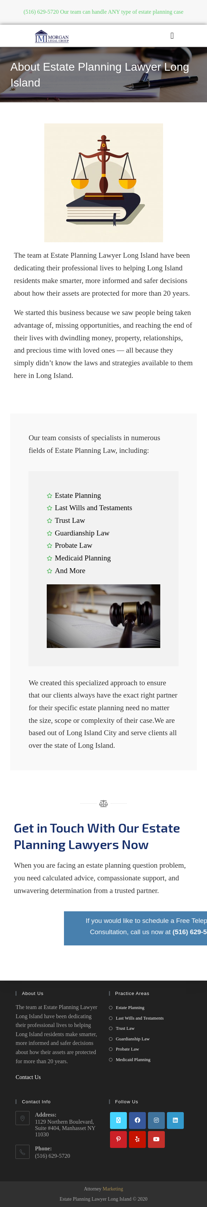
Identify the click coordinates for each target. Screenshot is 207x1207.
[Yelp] (137, 1139)
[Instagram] (156, 1120)
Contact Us (28, 1077)
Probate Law (127, 1049)
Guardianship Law (133, 1038)
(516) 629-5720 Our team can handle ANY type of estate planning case (103, 12)
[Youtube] (156, 1139)
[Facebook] (137, 1120)
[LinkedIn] (175, 1120)
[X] (118, 1120)
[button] (172, 36)
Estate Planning (130, 1007)
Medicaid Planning (133, 1059)
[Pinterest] (118, 1139)
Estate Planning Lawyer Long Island (95, 1199)
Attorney (103, 1189)
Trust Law (125, 1028)
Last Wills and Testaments (140, 1018)
